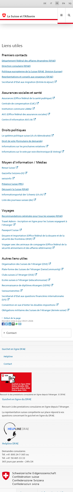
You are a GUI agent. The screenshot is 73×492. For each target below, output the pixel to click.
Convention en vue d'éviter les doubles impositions (30, 297)
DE (45, 3)
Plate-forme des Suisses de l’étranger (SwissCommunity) (32, 261)
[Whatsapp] (16, 316)
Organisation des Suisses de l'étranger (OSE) (26, 256)
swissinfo (8, 170)
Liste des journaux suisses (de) (19, 192)
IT (51, 3)
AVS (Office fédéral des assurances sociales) (26, 106)
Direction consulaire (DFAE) (16, 58)
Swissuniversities (12, 283)
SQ (70, 3)
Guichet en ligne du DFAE (16, 391)
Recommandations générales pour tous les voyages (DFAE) (32, 208)
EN (63, 3)
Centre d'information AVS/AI (19, 112)
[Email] (19, 316)
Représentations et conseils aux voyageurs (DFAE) (27, 69)
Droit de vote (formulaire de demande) (22, 133)
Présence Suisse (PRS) (13, 176)
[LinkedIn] (10, 316)
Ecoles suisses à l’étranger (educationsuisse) (26, 272)
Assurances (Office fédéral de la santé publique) (28, 90)
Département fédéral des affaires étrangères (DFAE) (29, 53)
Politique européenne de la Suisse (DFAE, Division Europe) (32, 63)
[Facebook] (3, 316)
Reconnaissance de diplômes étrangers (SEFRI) (27, 277)
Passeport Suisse (12, 222)
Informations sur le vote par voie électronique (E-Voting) (33, 144)
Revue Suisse (10, 160)
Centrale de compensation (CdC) (20, 96)
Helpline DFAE (10, 435)
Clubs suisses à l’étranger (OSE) (19, 267)
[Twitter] (6, 316)
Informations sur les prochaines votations (25, 138)
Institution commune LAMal (18, 101)
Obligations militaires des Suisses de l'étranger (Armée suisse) (35, 302)
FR (57, 3)
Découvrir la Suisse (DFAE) (15, 181)
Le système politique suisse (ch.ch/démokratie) (28, 128)
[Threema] (13, 316)
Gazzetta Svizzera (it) (14, 165)
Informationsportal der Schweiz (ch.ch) (24, 187)
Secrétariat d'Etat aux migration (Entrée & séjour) (29, 74)
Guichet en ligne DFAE (13, 341)
